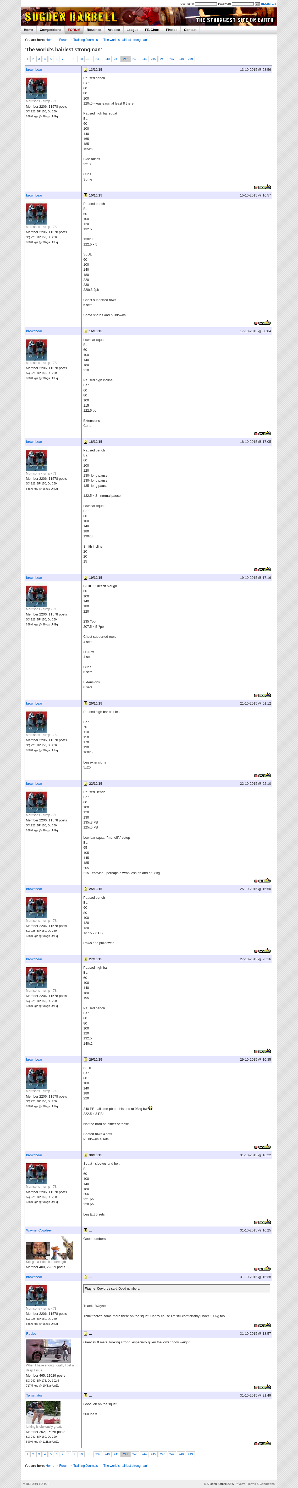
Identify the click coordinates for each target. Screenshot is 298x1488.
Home (28, 30)
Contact (190, 30)
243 (134, 59)
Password (224, 3)
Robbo (31, 1334)
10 (81, 59)
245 (153, 59)
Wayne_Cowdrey (39, 1230)
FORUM (74, 30)
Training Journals (85, 40)
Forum (63, 40)
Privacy (240, 1483)
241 (116, 59)
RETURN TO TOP (37, 1483)
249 (190, 59)
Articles (114, 30)
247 (171, 59)
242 (125, 59)
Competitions (50, 30)
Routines (94, 30)
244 (144, 59)
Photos (172, 30)
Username (187, 3)
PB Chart (152, 30)
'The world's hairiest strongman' (125, 40)
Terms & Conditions (261, 1483)
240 (107, 59)
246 (162, 59)
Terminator (34, 1395)
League (133, 30)
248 (181, 59)
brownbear (34, 70)
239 (97, 59)
